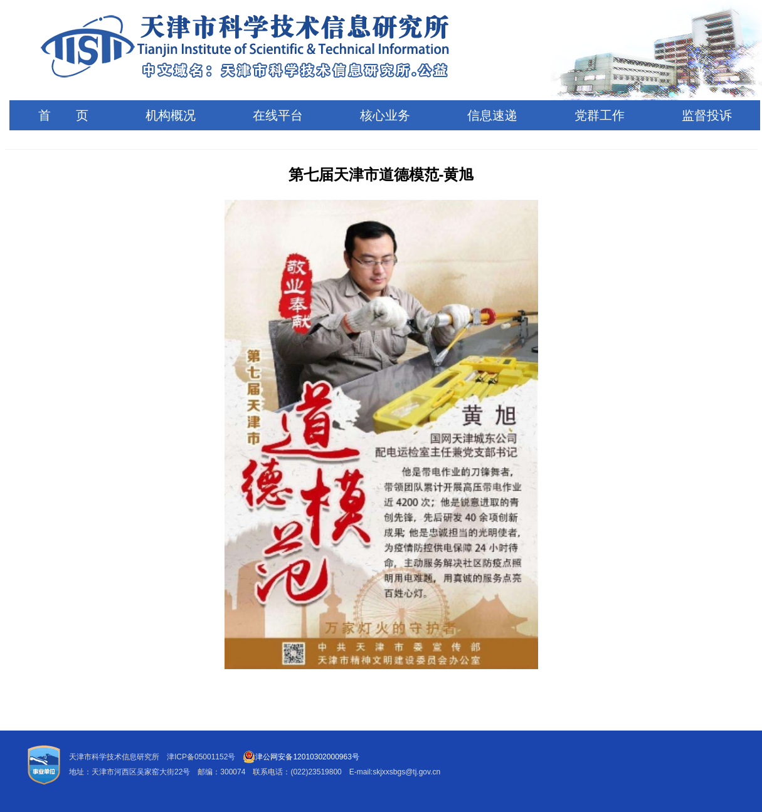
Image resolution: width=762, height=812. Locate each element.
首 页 (63, 115)
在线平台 (278, 115)
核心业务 (385, 115)
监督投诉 (707, 115)
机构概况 (171, 115)
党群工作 (599, 115)
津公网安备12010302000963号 (301, 757)
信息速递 (492, 115)
